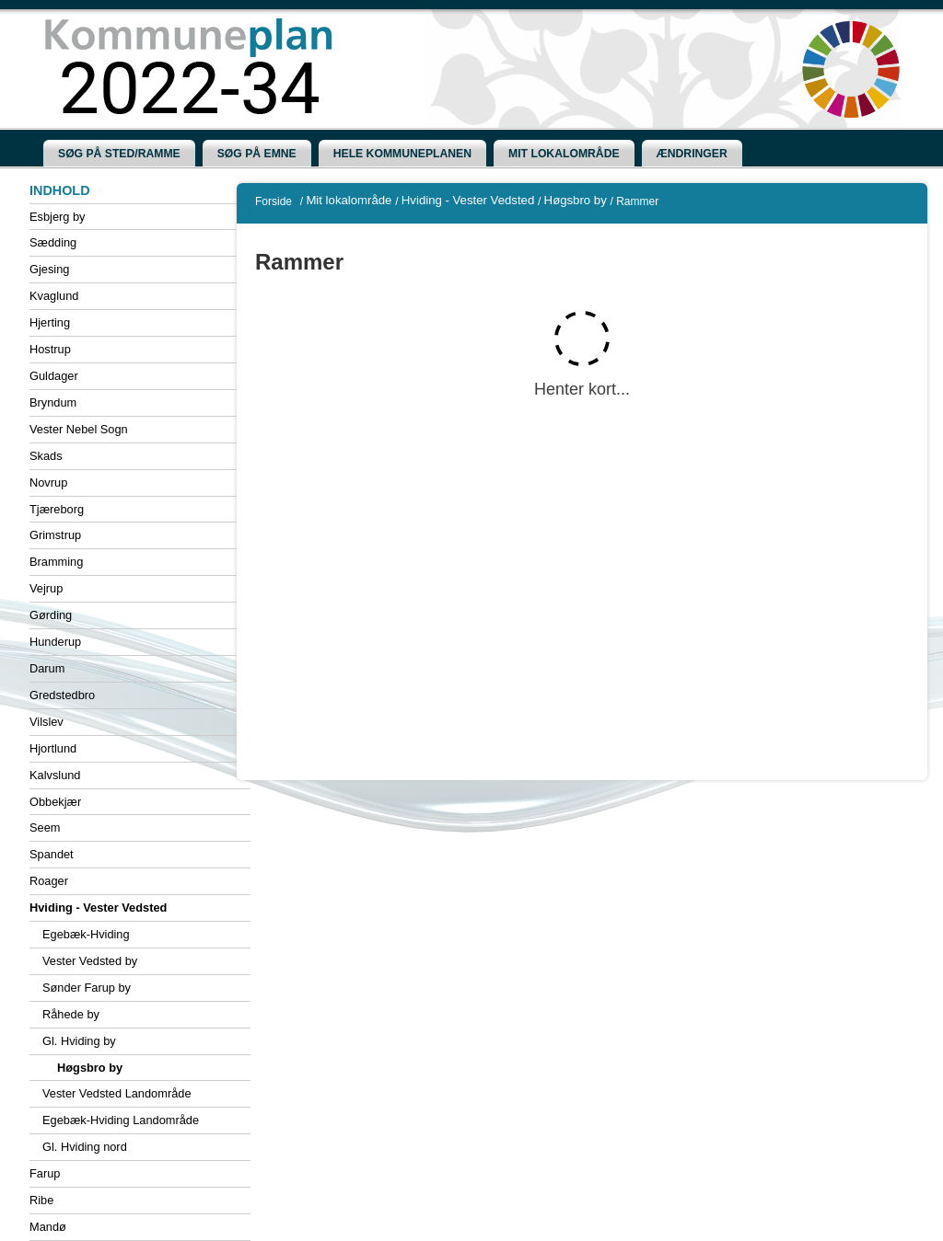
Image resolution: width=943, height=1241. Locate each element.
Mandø (47, 1227)
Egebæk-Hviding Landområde (120, 1120)
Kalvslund (55, 775)
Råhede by (70, 1014)
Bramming (56, 562)
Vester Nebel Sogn (78, 429)
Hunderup (55, 642)
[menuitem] (119, 153)
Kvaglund (53, 296)
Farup (44, 1173)
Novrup (48, 482)
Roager (48, 881)
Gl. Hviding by (79, 1041)
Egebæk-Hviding (86, 934)
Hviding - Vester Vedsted (98, 907)
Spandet (51, 854)
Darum (46, 668)
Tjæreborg (56, 509)
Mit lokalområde (348, 200)
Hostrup (50, 349)
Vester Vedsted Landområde (117, 1093)
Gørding (50, 615)
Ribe (41, 1200)
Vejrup (46, 588)
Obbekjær (55, 802)
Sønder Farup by (86, 987)
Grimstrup (55, 535)
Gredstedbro (62, 695)
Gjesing (49, 269)
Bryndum (52, 402)
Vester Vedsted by (89, 961)
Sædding (52, 242)
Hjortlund (52, 748)
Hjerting (49, 322)
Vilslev (46, 722)
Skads (46, 456)
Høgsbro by (89, 1067)
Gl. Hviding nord (84, 1147)
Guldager (53, 376)
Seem (44, 827)
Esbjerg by (57, 217)
